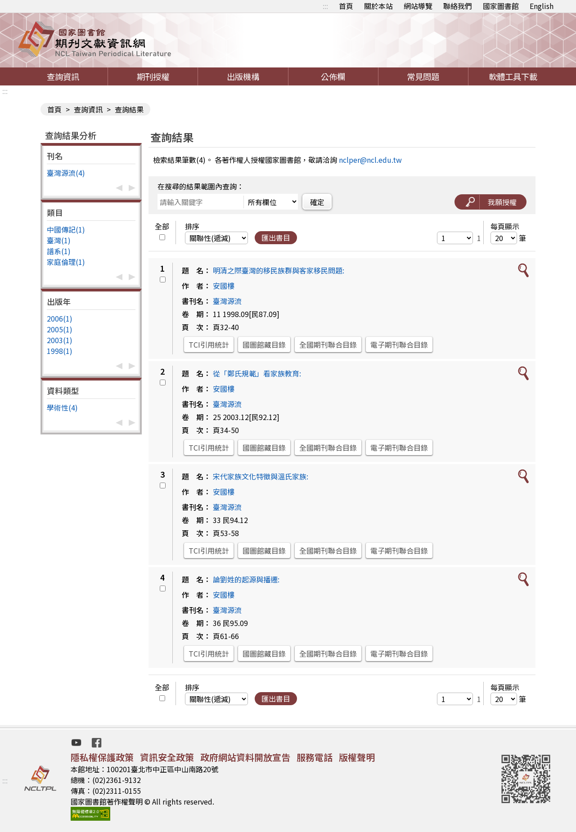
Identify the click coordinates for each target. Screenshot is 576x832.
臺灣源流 (227, 300)
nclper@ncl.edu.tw (370, 159)
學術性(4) (62, 407)
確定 (317, 202)
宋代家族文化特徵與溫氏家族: (260, 476)
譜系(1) (59, 251)
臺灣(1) (59, 240)
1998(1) (59, 350)
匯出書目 (275, 237)
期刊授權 (153, 76)
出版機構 (243, 76)
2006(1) (59, 318)
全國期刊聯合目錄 (328, 344)
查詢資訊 (63, 76)
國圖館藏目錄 (264, 344)
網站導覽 (418, 5)
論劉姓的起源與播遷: (246, 579)
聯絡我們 (457, 5)
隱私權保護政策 (102, 757)
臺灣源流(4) (66, 172)
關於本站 (378, 5)
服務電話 (315, 757)
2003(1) (59, 340)
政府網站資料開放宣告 (245, 757)
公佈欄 (333, 76)
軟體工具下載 (513, 76)
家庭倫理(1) (66, 261)
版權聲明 (357, 757)
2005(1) (59, 329)
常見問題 (423, 76)
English (542, 5)
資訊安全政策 (167, 757)
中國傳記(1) (66, 229)
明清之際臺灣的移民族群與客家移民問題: (278, 270)
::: (325, 5)
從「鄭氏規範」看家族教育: (257, 373)
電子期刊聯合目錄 (399, 344)
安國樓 (223, 285)
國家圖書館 (501, 5)
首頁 (346, 5)
